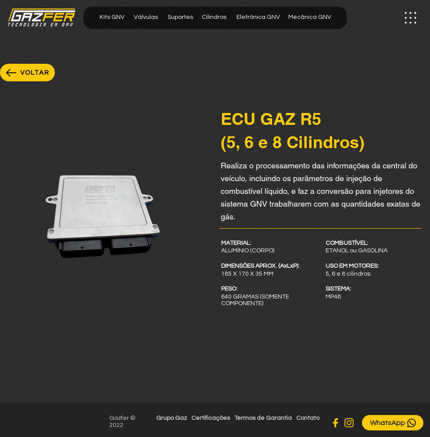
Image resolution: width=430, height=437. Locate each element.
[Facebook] (335, 422)
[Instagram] (349, 422)
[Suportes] (180, 17)
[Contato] (308, 418)
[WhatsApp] (392, 422)
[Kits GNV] (112, 17)
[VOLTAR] (27, 72)
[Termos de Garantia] (263, 418)
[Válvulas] (146, 17)
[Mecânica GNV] (310, 17)
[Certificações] (210, 418)
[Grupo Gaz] (171, 418)
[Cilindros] (214, 17)
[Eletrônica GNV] (258, 17)
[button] (410, 18)
